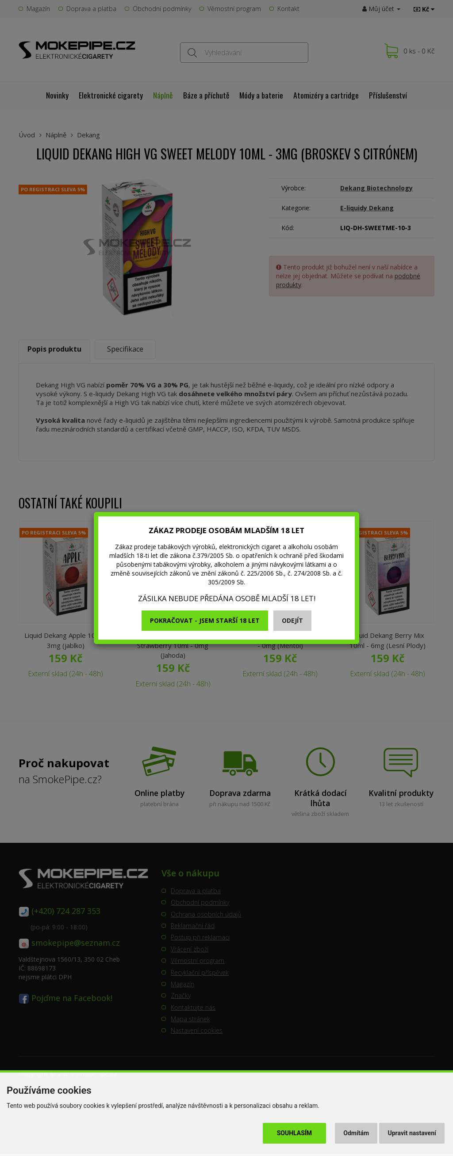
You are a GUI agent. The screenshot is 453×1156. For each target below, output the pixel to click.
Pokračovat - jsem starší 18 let (205, 620)
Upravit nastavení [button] (412, 1133)
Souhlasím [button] (294, 1133)
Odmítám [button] (356, 1133)
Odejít (292, 620)
